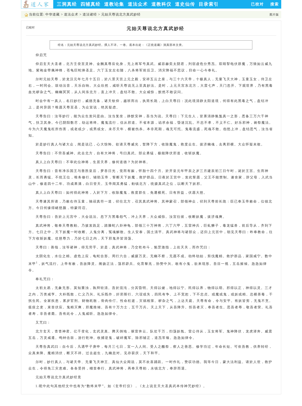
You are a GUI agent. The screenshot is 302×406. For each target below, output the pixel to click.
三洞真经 (67, 4)
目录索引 (209, 4)
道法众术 (138, 4)
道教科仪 (161, 4)
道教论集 (114, 4)
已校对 (257, 4)
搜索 (274, 4)
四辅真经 (90, 4)
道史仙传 (185, 4)
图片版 (274, 14)
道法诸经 (90, 14)
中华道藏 (52, 14)
